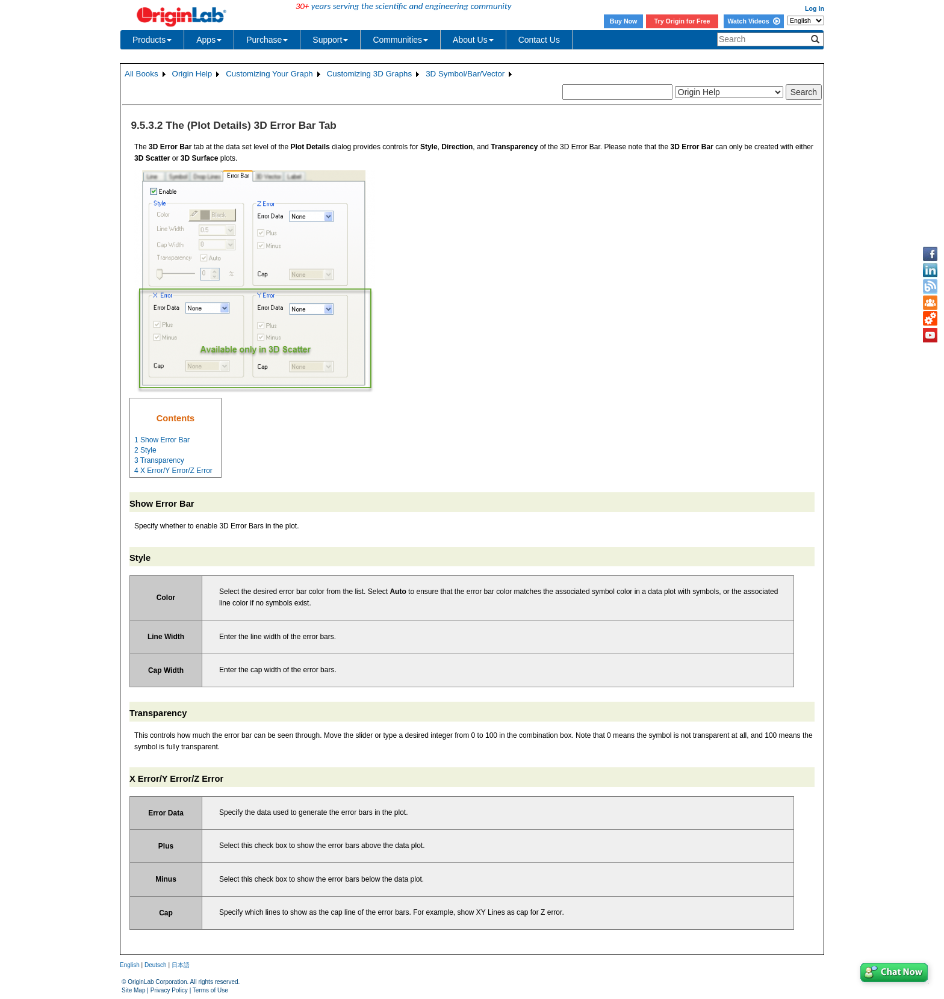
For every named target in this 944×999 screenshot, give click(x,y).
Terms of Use (210, 990)
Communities (400, 40)
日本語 (181, 965)
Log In (814, 8)
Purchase (267, 40)
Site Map (133, 990)
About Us (473, 40)
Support (330, 40)
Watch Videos (753, 21)
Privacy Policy (169, 990)
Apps (209, 40)
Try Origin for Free (682, 21)
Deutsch (155, 965)
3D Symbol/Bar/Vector (465, 73)
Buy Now (624, 21)
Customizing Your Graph (269, 73)
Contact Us (539, 40)
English (130, 965)
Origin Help (192, 73)
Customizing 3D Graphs (369, 73)
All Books (141, 73)
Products (152, 40)
